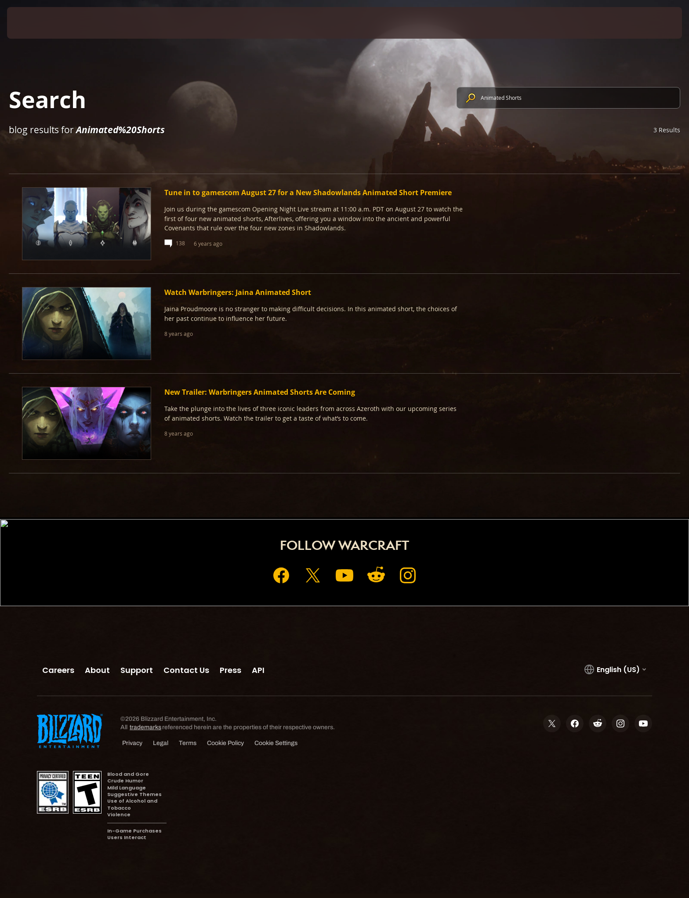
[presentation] (39, 23)
